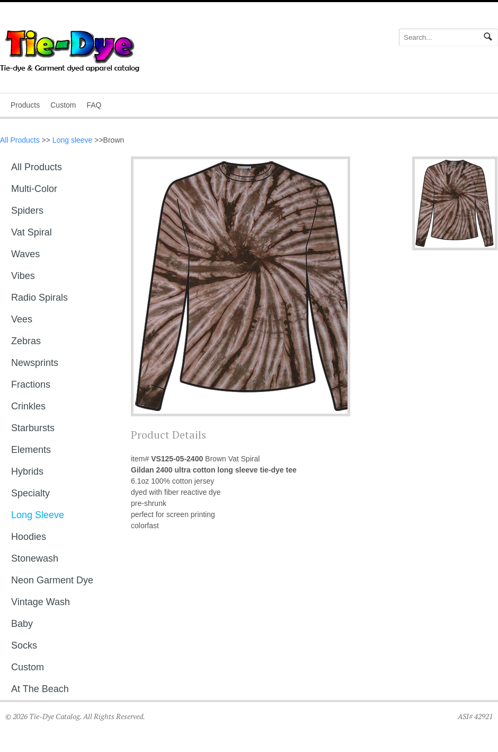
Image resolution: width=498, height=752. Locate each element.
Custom (63, 105)
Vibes (23, 275)
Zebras (26, 341)
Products (25, 105)
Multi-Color (34, 188)
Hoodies (28, 536)
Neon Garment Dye (52, 580)
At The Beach (40, 689)
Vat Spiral (31, 232)
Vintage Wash (40, 602)
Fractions (30, 384)
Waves (25, 254)
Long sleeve (72, 140)
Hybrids (27, 471)
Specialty (30, 493)
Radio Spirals (39, 297)
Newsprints (34, 362)
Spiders (27, 210)
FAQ (93, 105)
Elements (31, 449)
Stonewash (34, 558)
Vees (21, 319)
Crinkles (28, 406)
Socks (24, 645)
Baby (22, 623)
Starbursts (33, 428)
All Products (20, 140)
